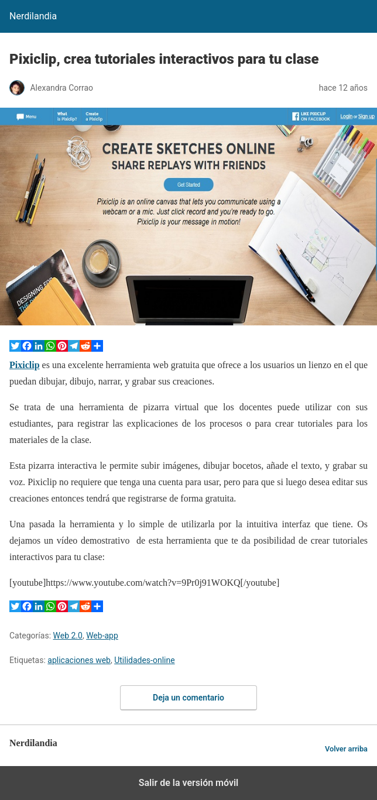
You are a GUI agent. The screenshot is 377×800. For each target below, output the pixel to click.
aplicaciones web (79, 660)
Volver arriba (346, 748)
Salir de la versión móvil (189, 782)
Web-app (102, 635)
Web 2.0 (68, 635)
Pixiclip (24, 365)
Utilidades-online (144, 660)
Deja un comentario (188, 697)
